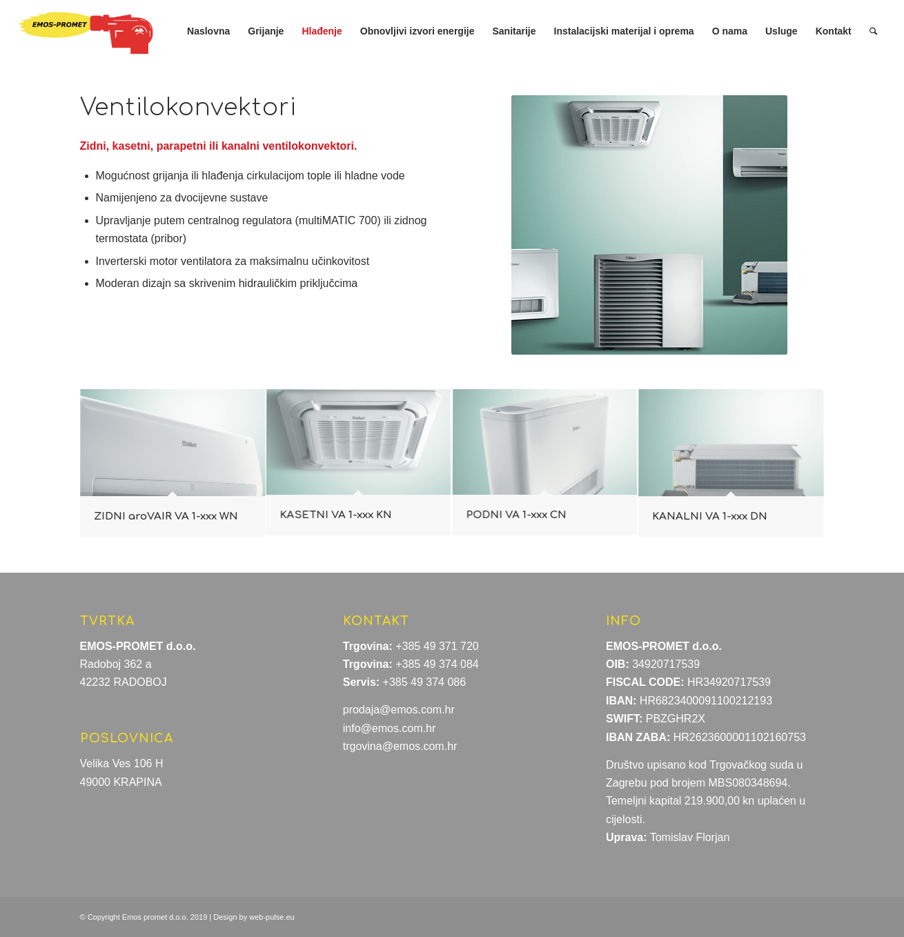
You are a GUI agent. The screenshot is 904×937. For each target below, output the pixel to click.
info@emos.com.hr (389, 728)
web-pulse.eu (271, 917)
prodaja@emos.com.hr (399, 710)
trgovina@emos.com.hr (400, 746)
